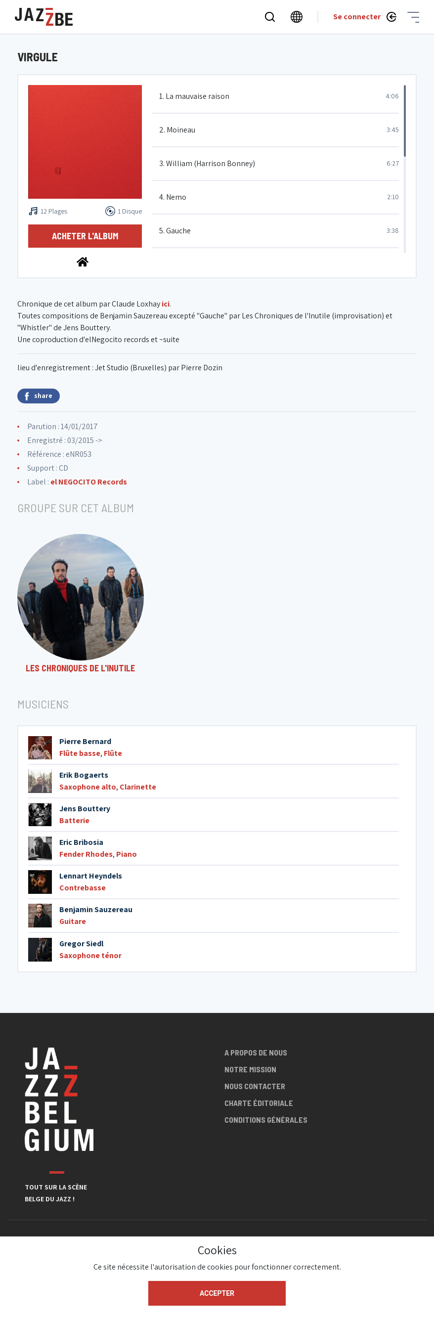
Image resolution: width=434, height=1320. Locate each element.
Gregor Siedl (81, 943)
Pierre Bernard (85, 741)
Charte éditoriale (258, 1102)
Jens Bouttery (84, 808)
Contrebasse (82, 887)
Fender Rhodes (86, 854)
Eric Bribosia (81, 842)
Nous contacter (254, 1086)
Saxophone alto (87, 787)
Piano (126, 854)
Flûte (113, 753)
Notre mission (250, 1069)
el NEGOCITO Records (88, 482)
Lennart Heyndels (90, 876)
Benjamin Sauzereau (95, 909)
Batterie (74, 820)
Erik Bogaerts (83, 775)
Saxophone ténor (90, 955)
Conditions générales (265, 1119)
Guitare (72, 921)
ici (166, 304)
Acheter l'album (85, 235)
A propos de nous (255, 1052)
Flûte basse (79, 753)
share (38, 395)
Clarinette (138, 787)
